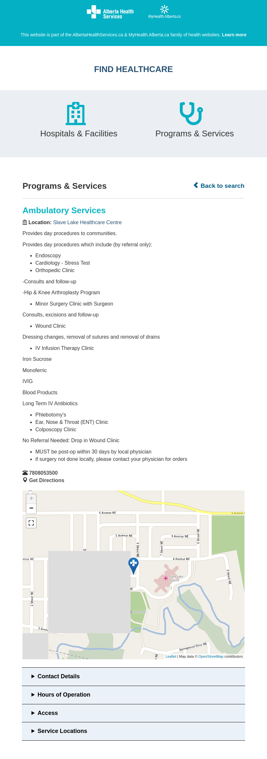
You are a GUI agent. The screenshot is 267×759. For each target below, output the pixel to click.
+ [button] (31, 499)
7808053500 (43, 473)
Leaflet (171, 656)
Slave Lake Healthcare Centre (87, 222)
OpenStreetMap (211, 656)
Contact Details (59, 676)
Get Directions (46, 480)
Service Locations (62, 731)
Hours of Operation (64, 694)
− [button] (31, 509)
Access (48, 713)
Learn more (234, 34)
